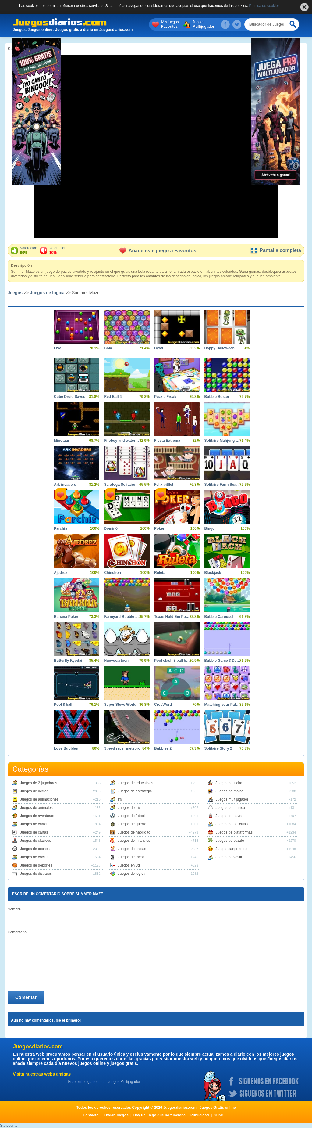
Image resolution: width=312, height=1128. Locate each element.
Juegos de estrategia (135, 791)
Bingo (209, 528)
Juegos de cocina (34, 857)
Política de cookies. (265, 6)
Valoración (28, 250)
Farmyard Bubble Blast (122, 616)
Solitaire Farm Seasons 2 (222, 484)
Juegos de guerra (132, 824)
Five (57, 348)
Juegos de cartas (34, 832)
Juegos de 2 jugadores (38, 783)
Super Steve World (120, 704)
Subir (218, 1115)
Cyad (158, 348)
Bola (108, 348)
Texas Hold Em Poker (172, 616)
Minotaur (61, 440)
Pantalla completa (275, 250)
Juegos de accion (34, 791)
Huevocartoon (116, 660)
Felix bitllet (163, 484)
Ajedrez (60, 573)
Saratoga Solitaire (119, 484)
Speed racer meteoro (122, 748)
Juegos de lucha (229, 783)
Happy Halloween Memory (222, 348)
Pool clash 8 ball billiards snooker (172, 660)
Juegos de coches (35, 849)
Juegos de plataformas (234, 832)
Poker (159, 528)
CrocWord (163, 704)
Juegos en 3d (129, 865)
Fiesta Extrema (167, 440)
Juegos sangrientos (231, 849)
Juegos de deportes (36, 865)
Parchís (60, 528)
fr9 (120, 799)
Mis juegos (170, 24)
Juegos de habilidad (134, 832)
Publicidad (199, 1115)
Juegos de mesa (131, 857)
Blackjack (212, 573)
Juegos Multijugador (124, 1081)
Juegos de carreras (35, 824)
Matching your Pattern (222, 704)
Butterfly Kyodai (68, 660)
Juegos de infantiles (134, 840)
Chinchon (112, 573)
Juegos (203, 24)
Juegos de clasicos (35, 840)
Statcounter (9, 1125)
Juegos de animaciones (39, 799)
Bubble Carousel (218, 616)
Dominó (111, 528)
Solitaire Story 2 (218, 748)
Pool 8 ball (63, 704)
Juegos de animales (36, 807)
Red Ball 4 (113, 397)
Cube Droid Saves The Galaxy (72, 397)
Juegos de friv (129, 807)
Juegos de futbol (131, 816)
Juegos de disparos (36, 873)
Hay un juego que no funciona (159, 1115)
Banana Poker (66, 616)
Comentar (26, 997)
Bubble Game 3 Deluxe (222, 660)
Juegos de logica (47, 292)
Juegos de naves (229, 816)
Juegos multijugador (232, 799)
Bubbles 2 (163, 748)
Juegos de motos (229, 791)
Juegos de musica (230, 807)
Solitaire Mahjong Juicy (222, 440)
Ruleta (159, 573)
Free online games (83, 1081)
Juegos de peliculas (232, 824)
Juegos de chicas (132, 849)
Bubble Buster (216, 397)
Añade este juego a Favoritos (157, 250)
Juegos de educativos (135, 783)
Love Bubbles (66, 748)
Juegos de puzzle (230, 840)
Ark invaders (65, 484)
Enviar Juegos (116, 1115)
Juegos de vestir (229, 857)
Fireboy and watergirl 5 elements (122, 440)
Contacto (91, 1115)
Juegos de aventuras (37, 816)
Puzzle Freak (165, 397)
